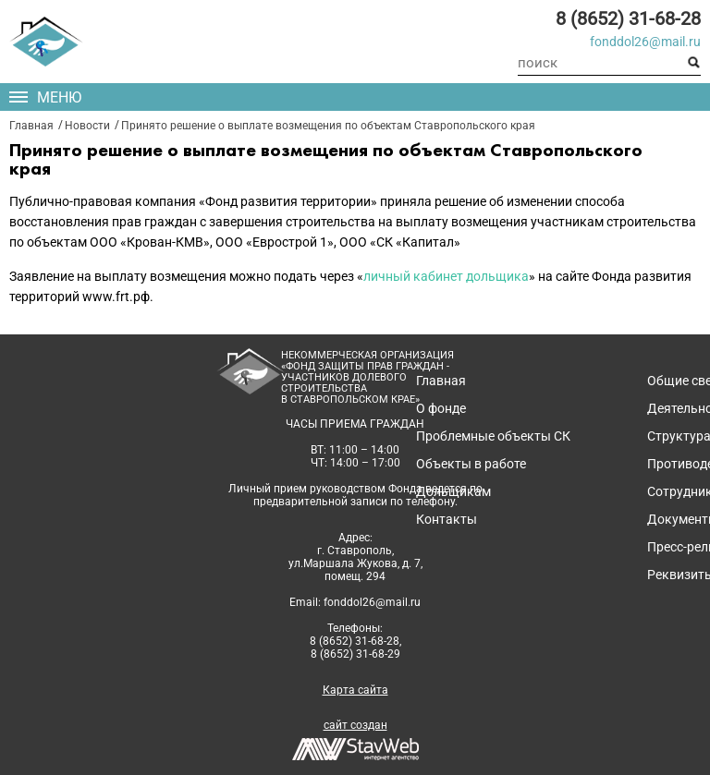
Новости (87, 125)
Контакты (446, 519)
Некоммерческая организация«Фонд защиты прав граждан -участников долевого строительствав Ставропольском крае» (367, 378)
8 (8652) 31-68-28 (628, 18)
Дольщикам (453, 491)
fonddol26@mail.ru (645, 41)
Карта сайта (355, 690)
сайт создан (355, 725)
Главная (31, 125)
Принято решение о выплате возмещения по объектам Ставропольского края (328, 125)
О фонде (441, 408)
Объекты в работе (471, 463)
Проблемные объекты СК (493, 436)
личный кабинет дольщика (446, 276)
